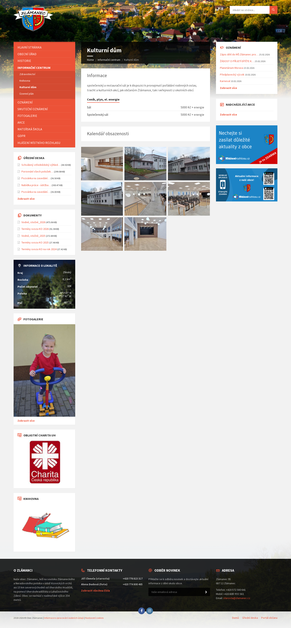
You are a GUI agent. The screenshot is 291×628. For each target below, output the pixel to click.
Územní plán (26, 93)
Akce (21, 122)
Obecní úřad (27, 54)
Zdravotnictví (27, 74)
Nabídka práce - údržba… (36, 185)
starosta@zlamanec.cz (236, 598)
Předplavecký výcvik (232, 74)
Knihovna (24, 80)
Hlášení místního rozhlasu (39, 143)
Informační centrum (109, 59)
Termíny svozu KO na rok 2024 (39, 249)
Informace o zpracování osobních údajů (64, 617)
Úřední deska (250, 618)
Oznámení (25, 102)
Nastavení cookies (94, 617)
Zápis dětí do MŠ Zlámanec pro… (239, 54)
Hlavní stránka (30, 47)
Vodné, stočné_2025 (33, 236)
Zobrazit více (26, 198)
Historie (24, 61)
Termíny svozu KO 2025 (35, 242)
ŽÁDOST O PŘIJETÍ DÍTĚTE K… (237, 61)
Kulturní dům (27, 87)
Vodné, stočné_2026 (33, 222)
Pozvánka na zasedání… (35, 178)
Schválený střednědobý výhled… (40, 165)
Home (90, 59)
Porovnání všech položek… (37, 171)
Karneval (225, 81)
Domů (235, 618)
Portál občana (269, 618)
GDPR (21, 136)
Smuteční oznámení (33, 109)
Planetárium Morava (231, 68)
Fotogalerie (27, 116)
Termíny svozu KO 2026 (35, 229)
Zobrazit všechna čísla (95, 590)
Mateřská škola (30, 129)
